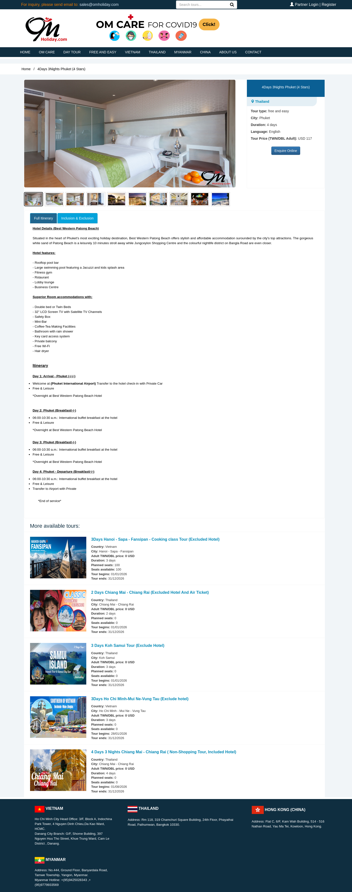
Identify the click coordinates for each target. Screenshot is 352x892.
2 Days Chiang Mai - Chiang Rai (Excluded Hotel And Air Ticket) (150, 592)
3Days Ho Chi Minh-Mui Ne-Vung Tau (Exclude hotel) (139, 699)
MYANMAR (183, 52)
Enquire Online (286, 151)
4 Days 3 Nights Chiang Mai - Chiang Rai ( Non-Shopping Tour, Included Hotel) (163, 752)
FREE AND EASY (102, 52)
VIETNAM (132, 52)
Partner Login (307, 4)
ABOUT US (228, 52)
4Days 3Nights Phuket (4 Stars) (286, 87)
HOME (25, 52)
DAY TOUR (72, 52)
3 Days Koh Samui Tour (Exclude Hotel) (127, 645)
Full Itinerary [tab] (43, 218)
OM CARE (47, 52)
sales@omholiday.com (99, 4)
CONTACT (253, 52)
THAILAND (157, 52)
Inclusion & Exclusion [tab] (77, 218)
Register (329, 4)
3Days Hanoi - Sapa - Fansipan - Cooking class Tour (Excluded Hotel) (155, 539)
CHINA (205, 52)
